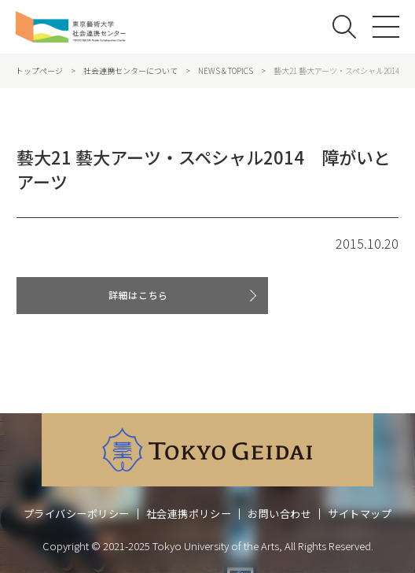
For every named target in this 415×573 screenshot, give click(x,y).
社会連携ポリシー (188, 513)
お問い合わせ (279, 513)
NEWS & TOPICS (225, 70)
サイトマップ (359, 513)
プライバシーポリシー (77, 513)
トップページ (39, 70)
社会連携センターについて (130, 70)
